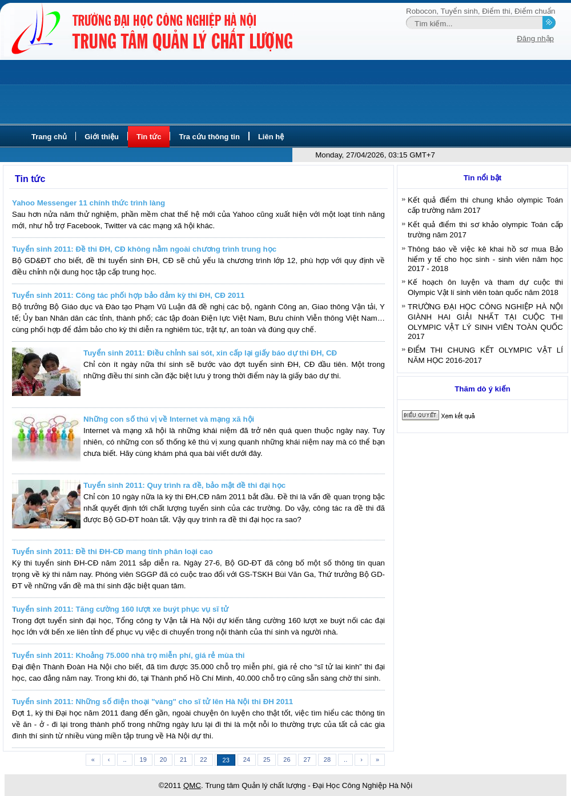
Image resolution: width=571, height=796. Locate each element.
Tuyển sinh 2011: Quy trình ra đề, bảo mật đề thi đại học (184, 485)
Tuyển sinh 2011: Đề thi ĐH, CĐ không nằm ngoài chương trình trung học (144, 249)
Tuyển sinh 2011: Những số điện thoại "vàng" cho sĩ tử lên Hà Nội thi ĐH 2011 (152, 701)
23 (226, 760)
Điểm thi (496, 11)
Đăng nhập (535, 38)
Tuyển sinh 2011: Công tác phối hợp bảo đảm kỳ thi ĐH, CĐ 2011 (128, 295)
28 (327, 759)
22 (203, 759)
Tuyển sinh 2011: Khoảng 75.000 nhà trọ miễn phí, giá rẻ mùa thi (128, 655)
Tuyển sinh (459, 11)
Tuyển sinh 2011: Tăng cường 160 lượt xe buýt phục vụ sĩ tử (120, 609)
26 (286, 759)
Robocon (421, 11)
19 (143, 759)
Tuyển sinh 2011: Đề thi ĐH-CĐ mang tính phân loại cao (112, 551)
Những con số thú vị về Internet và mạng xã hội (168, 419)
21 (183, 759)
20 (163, 759)
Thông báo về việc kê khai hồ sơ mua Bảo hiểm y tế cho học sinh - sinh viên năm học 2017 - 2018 (485, 259)
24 (246, 759)
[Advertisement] (285, 92)
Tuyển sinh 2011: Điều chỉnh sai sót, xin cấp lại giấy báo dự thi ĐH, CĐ (210, 353)
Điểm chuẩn (534, 11)
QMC (192, 785)
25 (266, 759)
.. (124, 759)
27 (307, 759)
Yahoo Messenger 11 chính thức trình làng (88, 203)
